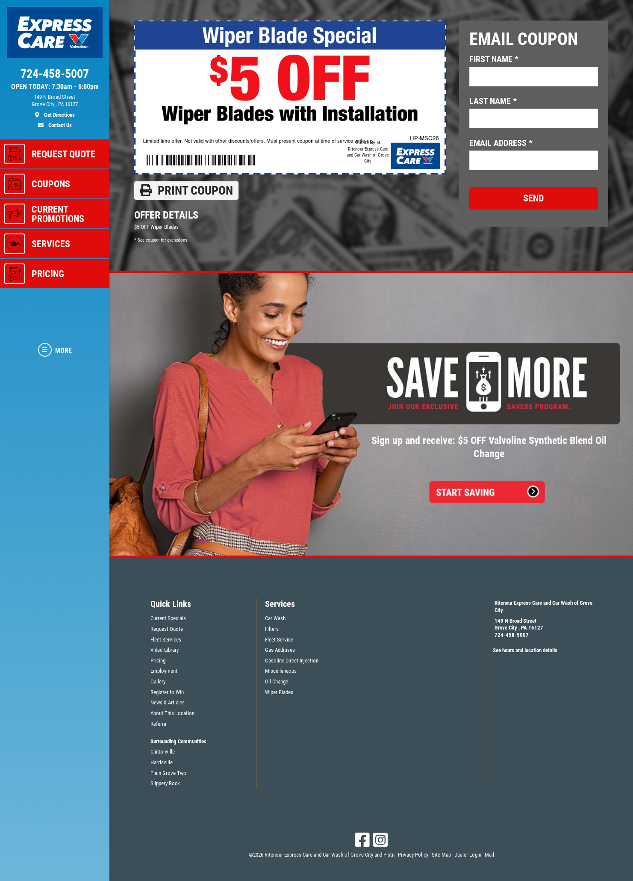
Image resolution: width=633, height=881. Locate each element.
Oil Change (276, 681)
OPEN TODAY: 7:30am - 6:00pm (55, 86)
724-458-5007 (512, 635)
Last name (493, 101)
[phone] (55, 75)
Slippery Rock (165, 783)
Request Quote (166, 629)
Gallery (157, 681)
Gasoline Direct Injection (291, 660)
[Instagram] (380, 840)
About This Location (172, 713)
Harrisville (161, 762)
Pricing (157, 660)
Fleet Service (279, 639)
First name (493, 59)
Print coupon (186, 190)
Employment (163, 671)
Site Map (441, 854)
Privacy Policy (413, 854)
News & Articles (167, 702)
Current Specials (168, 618)
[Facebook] (362, 840)
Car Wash (275, 618)
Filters (272, 629)
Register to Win (167, 692)
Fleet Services (165, 639)
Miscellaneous (281, 671)
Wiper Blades (279, 692)
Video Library (164, 650)
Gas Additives (280, 650)
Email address (501, 143)
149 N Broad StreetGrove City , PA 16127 (519, 624)
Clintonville (162, 751)
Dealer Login (467, 854)
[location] (55, 106)
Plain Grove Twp (168, 773)
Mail (489, 854)
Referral (159, 724)
